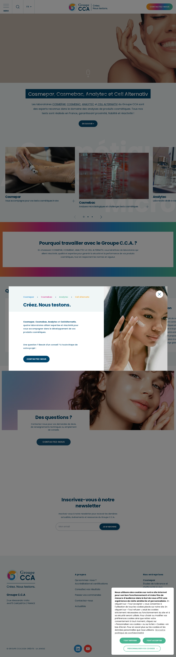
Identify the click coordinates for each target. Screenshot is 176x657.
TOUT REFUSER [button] (130, 640)
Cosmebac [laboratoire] (46, 297)
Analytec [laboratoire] (63, 297)
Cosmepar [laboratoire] (28, 297)
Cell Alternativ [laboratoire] (82, 297)
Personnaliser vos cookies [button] (141, 648)
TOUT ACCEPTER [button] (154, 640)
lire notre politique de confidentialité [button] (140, 631)
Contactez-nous (36, 359)
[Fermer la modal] (159, 294)
